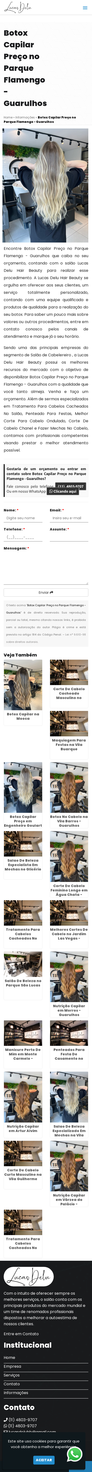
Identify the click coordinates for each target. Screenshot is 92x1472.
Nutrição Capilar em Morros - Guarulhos (69, 1010)
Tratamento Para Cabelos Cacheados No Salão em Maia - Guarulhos (23, 1248)
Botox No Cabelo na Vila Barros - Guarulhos (69, 821)
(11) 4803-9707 (70, 486)
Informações (16, 1393)
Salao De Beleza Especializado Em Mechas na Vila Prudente (69, 1133)
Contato (12, 1384)
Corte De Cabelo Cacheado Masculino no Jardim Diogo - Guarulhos (69, 698)
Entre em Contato (21, 1334)
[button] (85, 8)
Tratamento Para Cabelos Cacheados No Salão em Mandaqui (23, 938)
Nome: (11, 510)
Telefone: (14, 529)
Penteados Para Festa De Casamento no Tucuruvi (69, 1056)
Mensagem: (16, 548)
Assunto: (59, 529)
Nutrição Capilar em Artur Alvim (23, 1128)
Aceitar (44, 1460)
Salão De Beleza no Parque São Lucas (23, 983)
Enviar (46, 592)
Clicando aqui (62, 491)
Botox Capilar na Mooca (23, 716)
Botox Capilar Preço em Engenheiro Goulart (23, 821)
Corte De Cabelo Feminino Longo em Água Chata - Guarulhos (69, 892)
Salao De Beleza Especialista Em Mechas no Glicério (23, 865)
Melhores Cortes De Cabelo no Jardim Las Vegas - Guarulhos (69, 936)
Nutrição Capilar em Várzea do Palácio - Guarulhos (69, 1202)
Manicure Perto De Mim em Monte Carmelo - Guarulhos (23, 1056)
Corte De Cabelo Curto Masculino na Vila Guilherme (23, 1174)
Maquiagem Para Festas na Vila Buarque (69, 745)
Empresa (12, 1366)
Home (9, 1357)
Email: (57, 510)
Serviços (12, 1375)
